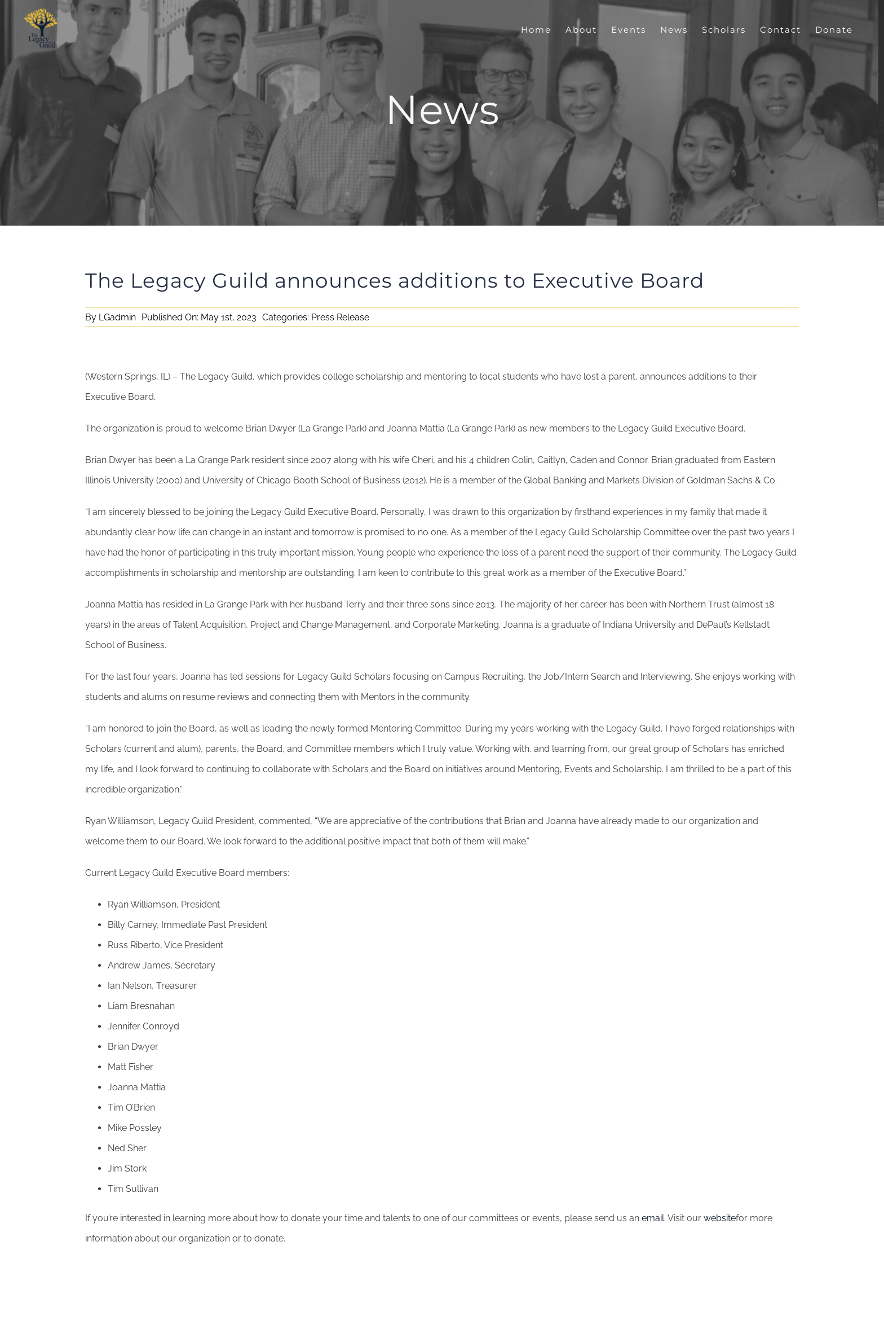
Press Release (340, 317)
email (653, 1218)
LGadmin (117, 317)
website (720, 1218)
